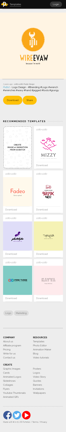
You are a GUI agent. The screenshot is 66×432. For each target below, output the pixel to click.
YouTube (26, 415)
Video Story (39, 376)
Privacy (43, 422)
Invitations (38, 389)
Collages (8, 385)
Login (56, 4)
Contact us (9, 357)
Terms (35, 422)
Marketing (21, 313)
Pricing (6, 349)
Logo (8, 313)
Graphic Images (11, 368)
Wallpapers (39, 393)
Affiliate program (12, 345)
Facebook (7, 415)
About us (8, 341)
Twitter (17, 415)
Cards (6, 372)
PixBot (6, 87)
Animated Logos (12, 376)
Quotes (37, 380)
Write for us (9, 353)
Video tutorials (41, 357)
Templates (38, 341)
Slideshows (9, 380)
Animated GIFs (11, 397)
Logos (36, 372)
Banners (37, 385)
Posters (37, 368)
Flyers (6, 389)
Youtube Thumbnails (14, 393)
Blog (35, 353)
